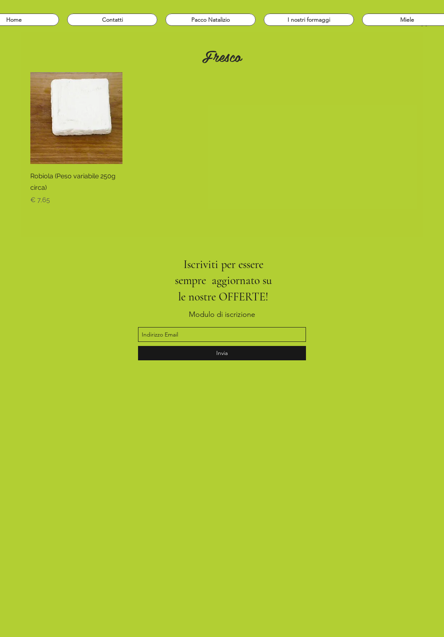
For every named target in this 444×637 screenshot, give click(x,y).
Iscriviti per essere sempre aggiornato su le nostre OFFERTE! (223, 280)
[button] (309, 20)
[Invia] (222, 353)
